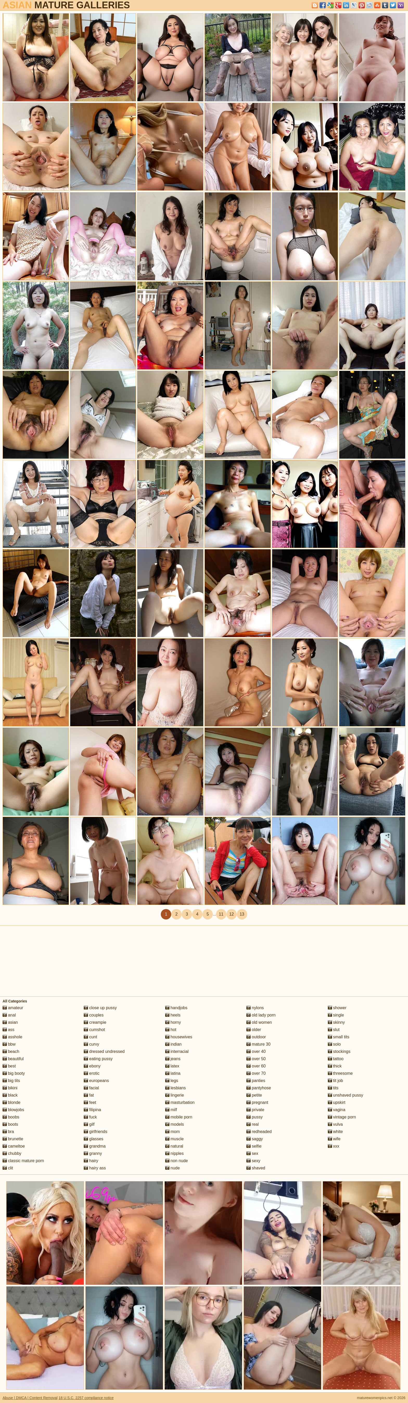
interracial (177, 1051)
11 (221, 914)
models (174, 1124)
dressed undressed (104, 1051)
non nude (176, 1161)
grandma (95, 1146)
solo (334, 1044)
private (255, 1110)
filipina (92, 1110)
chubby (12, 1153)
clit (8, 1168)
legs (171, 1080)
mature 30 (258, 1044)
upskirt (337, 1102)
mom (172, 1131)
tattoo (335, 1059)
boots (10, 1124)
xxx (333, 1146)
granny (93, 1153)
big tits (11, 1080)
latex (172, 1066)
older (253, 1029)
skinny (336, 1022)
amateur (13, 1008)
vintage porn (342, 1117)
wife (334, 1139)
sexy (253, 1161)
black (10, 1095)
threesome (340, 1073)
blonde (12, 1102)
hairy (91, 1161)
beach (11, 1051)
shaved (255, 1168)
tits (333, 1088)
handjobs (176, 1008)
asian (10, 1022)
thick (335, 1066)
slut (334, 1029)
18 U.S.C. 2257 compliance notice (86, 1398)
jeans (173, 1059)
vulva (335, 1124)
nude (172, 1168)
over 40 (256, 1051)
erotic (91, 1073)
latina (173, 1073)
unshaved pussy (345, 1095)
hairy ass (95, 1168)
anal (9, 1015)
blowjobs (13, 1110)
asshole (12, 1037)
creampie (95, 1022)
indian (173, 1044)
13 (242, 914)
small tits (338, 1037)
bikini (10, 1088)
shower (337, 1008)
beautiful (13, 1059)
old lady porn (261, 1015)
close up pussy (100, 1008)
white (335, 1131)
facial (91, 1088)
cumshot (94, 1029)
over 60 (256, 1066)
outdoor (256, 1037)
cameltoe (14, 1146)
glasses (93, 1139)
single (336, 1015)
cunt (90, 1037)
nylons (255, 1008)
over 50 (256, 1059)
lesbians (175, 1088)
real (252, 1124)
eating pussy (98, 1059)
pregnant (257, 1102)
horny (173, 1022)
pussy (254, 1117)
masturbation (180, 1102)
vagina (337, 1110)
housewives (178, 1037)
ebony (92, 1066)
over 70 (256, 1073)
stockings (339, 1051)
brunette (13, 1139)
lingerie (174, 1095)
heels (173, 1015)
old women (259, 1022)
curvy (91, 1044)
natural (174, 1146)
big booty (14, 1073)
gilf (89, 1124)
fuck (90, 1117)
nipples (174, 1153)
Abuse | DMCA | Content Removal (30, 1398)
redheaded (259, 1131)
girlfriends (95, 1131)
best (9, 1066)
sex (252, 1153)
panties (255, 1080)
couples (94, 1015)
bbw (9, 1044)
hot (170, 1029)
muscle (174, 1139)
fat (89, 1095)
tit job (335, 1080)
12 (231, 914)
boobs (11, 1117)
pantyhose (258, 1088)
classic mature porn (23, 1161)
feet (90, 1102)
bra (8, 1131)
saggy (254, 1139)
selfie (254, 1146)
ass (8, 1029)
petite (254, 1095)
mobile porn (178, 1117)
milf (171, 1110)
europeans (96, 1080)
